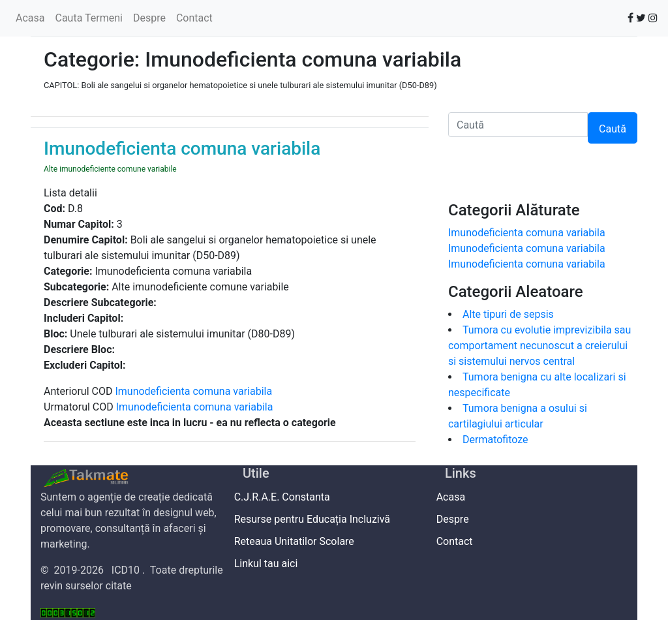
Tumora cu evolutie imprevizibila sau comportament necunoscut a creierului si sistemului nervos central (539, 345)
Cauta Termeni (88, 18)
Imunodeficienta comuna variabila (193, 391)
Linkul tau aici (270, 563)
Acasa (30, 18)
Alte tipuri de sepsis (508, 314)
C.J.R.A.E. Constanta (286, 497)
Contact (194, 18)
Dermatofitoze (495, 439)
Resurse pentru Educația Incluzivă (316, 519)
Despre (149, 18)
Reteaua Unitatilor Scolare (298, 541)
